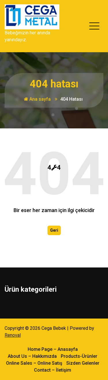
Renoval (13, 335)
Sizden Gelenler (82, 363)
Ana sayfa (37, 99)
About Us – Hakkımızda (32, 356)
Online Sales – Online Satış (34, 363)
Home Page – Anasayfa (53, 349)
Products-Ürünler (79, 356)
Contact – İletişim (52, 369)
